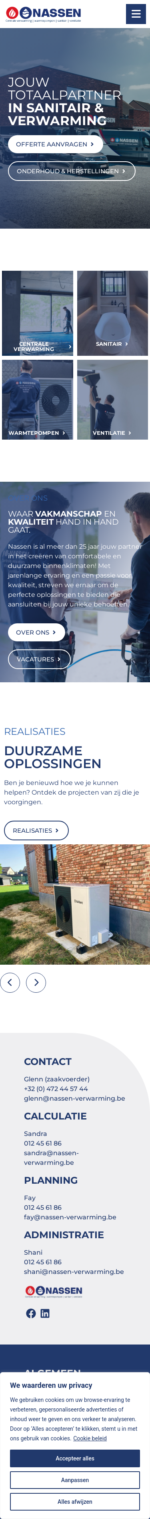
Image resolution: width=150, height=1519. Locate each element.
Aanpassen (75, 1480)
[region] (75, 1445)
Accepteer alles (75, 1458)
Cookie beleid (90, 1438)
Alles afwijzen (75, 1502)
